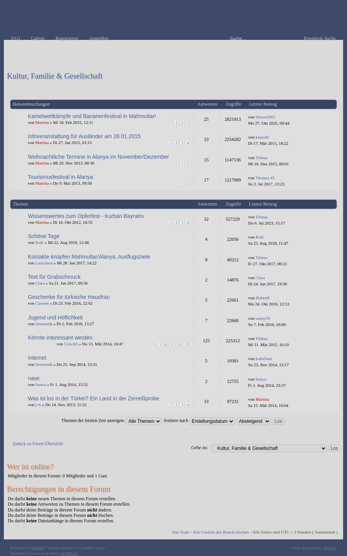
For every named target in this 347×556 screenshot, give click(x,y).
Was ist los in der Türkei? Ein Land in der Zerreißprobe (93, 398)
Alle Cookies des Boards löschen (220, 532)
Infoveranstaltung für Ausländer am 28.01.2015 (84, 136)
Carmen (42, 303)
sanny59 (263, 318)
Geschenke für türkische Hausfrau (69, 297)
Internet (37, 358)
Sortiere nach (199, 420)
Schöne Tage (43, 236)
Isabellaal (264, 358)
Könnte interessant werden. (61, 338)
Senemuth (43, 323)
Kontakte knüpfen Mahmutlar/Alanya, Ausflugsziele (89, 257)
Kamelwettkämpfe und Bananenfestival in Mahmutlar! (92, 116)
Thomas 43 (265, 177)
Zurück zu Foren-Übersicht (37, 443)
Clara (40, 283)
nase (34, 378)
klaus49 (262, 137)
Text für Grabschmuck (54, 277)
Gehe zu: (199, 447)
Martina (42, 122)
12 (179, 344)
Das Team (180, 532)
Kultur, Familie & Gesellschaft (55, 76)
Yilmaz (262, 157)
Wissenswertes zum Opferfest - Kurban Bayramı (86, 216)
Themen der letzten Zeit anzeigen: (112, 420)
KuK (39, 242)
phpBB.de (68, 553)
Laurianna (44, 263)
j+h (38, 404)
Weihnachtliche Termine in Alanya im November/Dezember (98, 157)
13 (187, 344)
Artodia (329, 548)
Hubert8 (263, 297)
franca (40, 384)
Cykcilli (71, 343)
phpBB (37, 548)
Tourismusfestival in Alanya (60, 177)
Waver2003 (265, 117)
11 (172, 344)
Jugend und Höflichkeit (55, 317)
